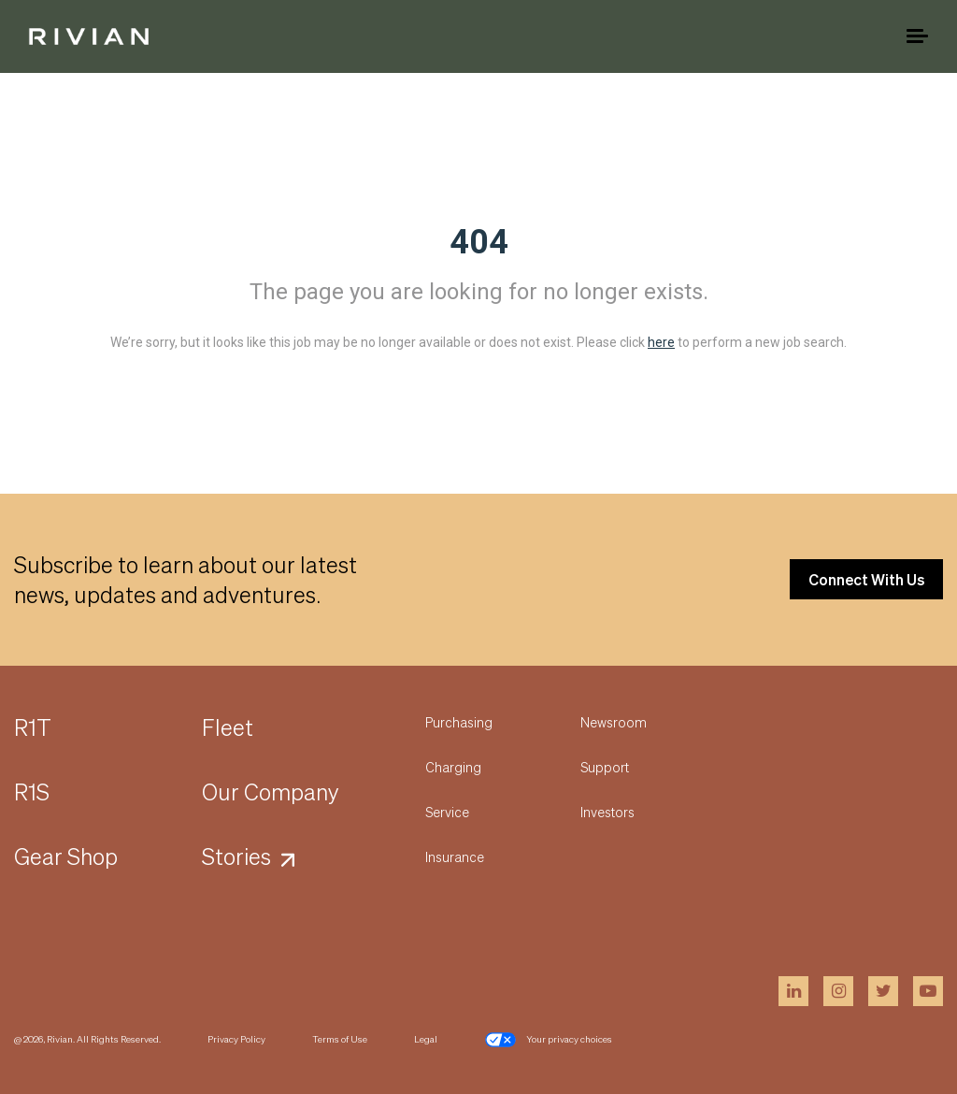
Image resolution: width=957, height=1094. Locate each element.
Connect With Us (866, 579)
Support (604, 766)
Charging (453, 766)
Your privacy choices (548, 1039)
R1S (32, 791)
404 (479, 242)
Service (447, 811)
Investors (607, 811)
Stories (236, 856)
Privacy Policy (236, 1038)
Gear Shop (66, 856)
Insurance (454, 856)
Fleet (227, 727)
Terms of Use (339, 1038)
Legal (425, 1038)
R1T (32, 727)
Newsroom (613, 721)
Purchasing (459, 721)
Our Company (270, 791)
